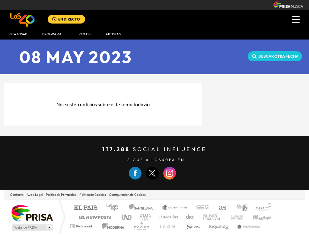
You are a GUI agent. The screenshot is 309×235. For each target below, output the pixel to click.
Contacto (17, 194)
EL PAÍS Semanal (212, 217)
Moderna (111, 226)
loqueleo (219, 226)
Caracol (261, 208)
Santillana (143, 208)
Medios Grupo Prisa (31, 227)
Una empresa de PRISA (32, 212)
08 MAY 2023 (75, 56)
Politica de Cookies (92, 194)
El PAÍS (85, 208)
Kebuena (256, 217)
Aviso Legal (35, 194)
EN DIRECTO (69, 19)
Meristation (248, 226)
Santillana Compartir (175, 208)
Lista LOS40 (17, 34)
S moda (192, 226)
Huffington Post (93, 217)
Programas (52, 34)
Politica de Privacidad (61, 194)
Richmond (82, 226)
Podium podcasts (141, 226)
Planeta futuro (234, 217)
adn (240, 208)
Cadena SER (201, 208)
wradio (144, 217)
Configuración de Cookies (127, 194)
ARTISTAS (113, 34)
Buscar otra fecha (278, 56)
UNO (127, 217)
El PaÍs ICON (167, 226)
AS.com (220, 208)
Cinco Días (167, 217)
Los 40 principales (114, 208)
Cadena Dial (190, 217)
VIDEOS (84, 34)
